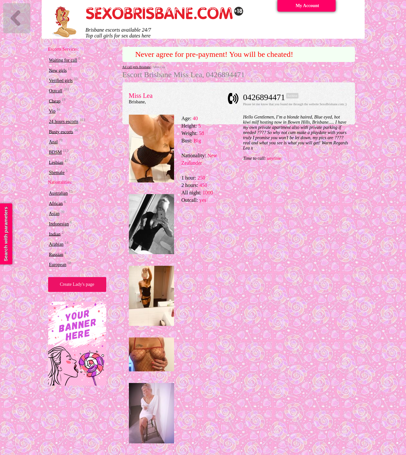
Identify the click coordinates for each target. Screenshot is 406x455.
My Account (307, 5)
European (58, 264)
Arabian (56, 244)
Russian (56, 254)
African (56, 203)
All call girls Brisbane (136, 67)
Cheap (55, 100)
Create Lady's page (77, 284)
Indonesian (59, 224)
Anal (53, 142)
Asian (54, 213)
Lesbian (56, 162)
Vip (52, 111)
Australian (58, 193)
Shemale (57, 172)
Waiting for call (63, 60)
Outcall (55, 90)
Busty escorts (61, 131)
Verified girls (61, 80)
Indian (55, 234)
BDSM (55, 152)
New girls (58, 70)
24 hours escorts (63, 121)
